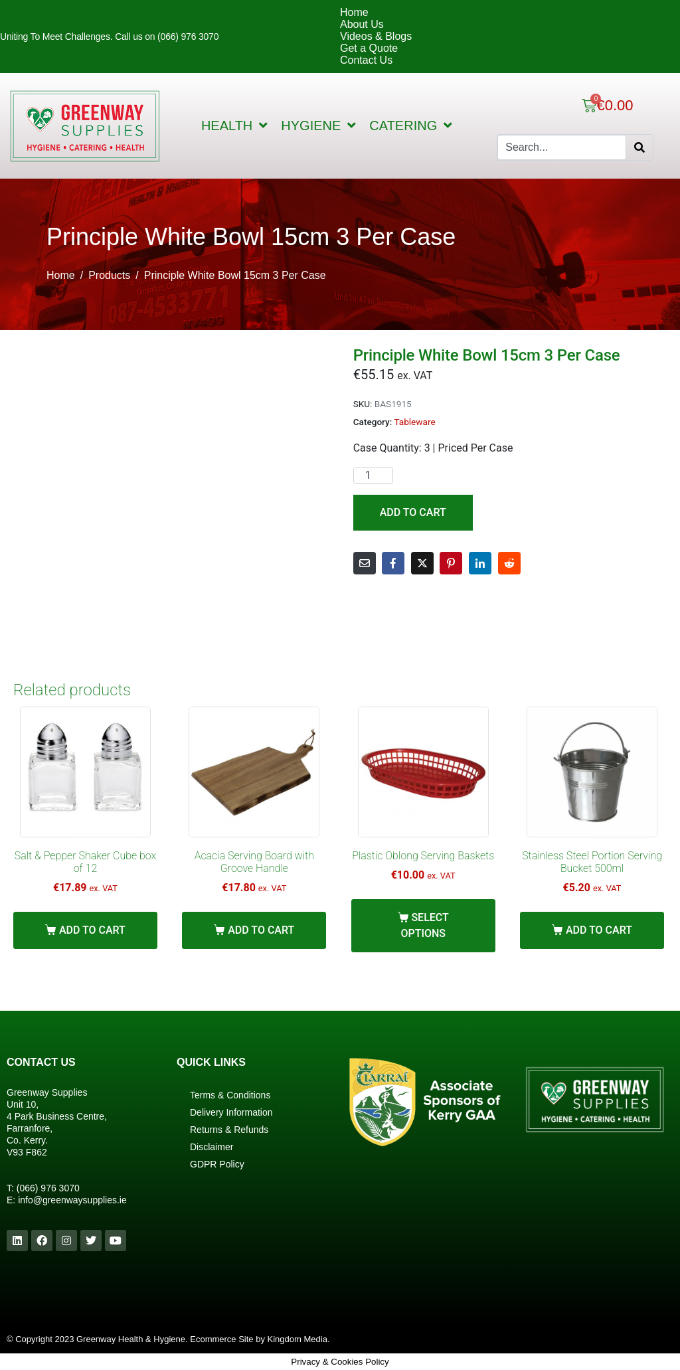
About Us (362, 24)
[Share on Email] (364, 563)
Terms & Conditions (230, 1095)
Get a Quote (369, 48)
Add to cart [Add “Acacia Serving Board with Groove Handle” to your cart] (261, 930)
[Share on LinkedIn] (480, 563)
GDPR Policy (217, 1164)
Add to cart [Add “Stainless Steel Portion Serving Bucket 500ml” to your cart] (599, 930)
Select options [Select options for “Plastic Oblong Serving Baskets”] (424, 925)
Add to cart (413, 512)
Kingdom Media (297, 1339)
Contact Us (366, 60)
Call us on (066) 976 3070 (166, 36)
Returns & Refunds (229, 1129)
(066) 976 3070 (48, 1188)
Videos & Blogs (376, 36)
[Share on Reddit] (509, 563)
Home (354, 12)
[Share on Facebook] (393, 563)
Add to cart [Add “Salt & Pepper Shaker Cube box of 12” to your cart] (92, 930)
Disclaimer (211, 1147)
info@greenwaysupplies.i (70, 1200)
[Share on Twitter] (422, 563)
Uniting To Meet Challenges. (57, 36)
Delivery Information (231, 1112)
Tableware (414, 421)
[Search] (639, 147)
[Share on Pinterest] (451, 563)
